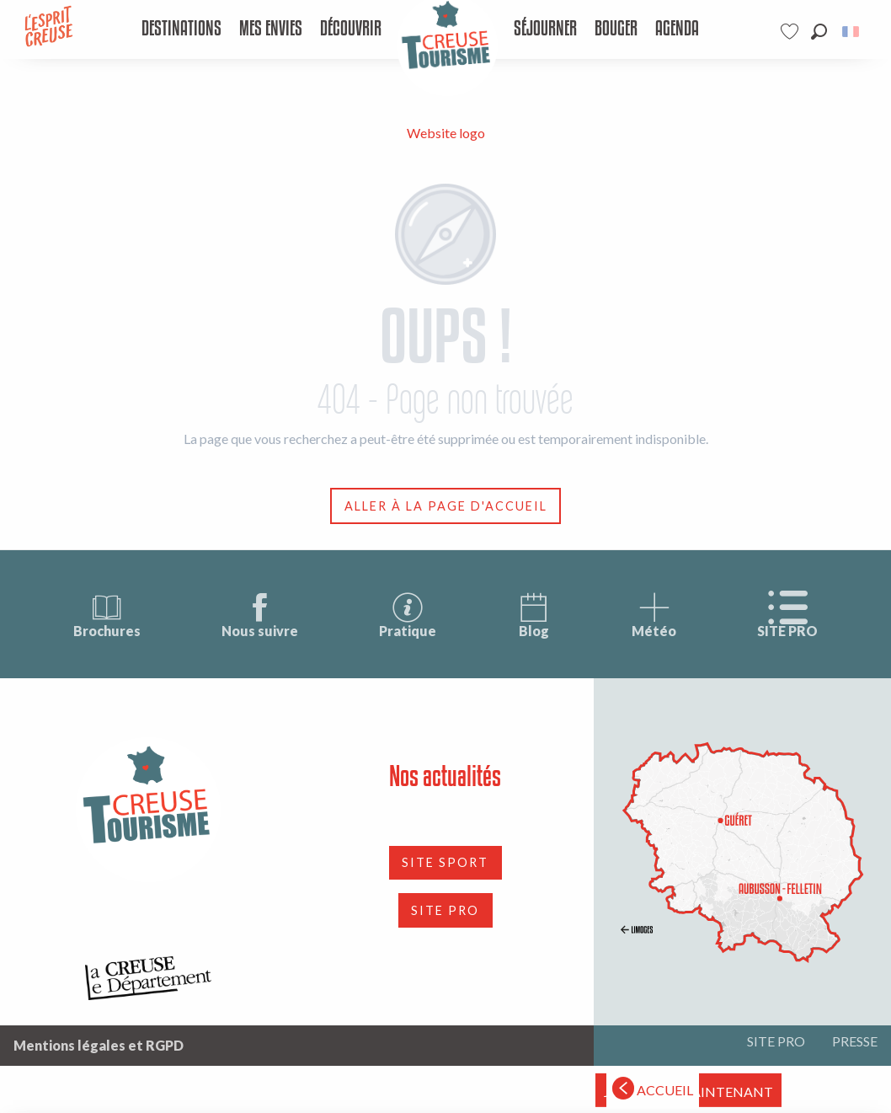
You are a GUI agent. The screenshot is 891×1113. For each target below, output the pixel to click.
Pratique (407, 615)
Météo (654, 615)
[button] (819, 31)
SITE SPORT (445, 862)
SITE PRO (787, 615)
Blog (534, 615)
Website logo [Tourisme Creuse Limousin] (446, 133)
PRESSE (855, 1041)
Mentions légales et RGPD (98, 1045)
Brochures (107, 615)
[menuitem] (181, 29)
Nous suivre (259, 615)
